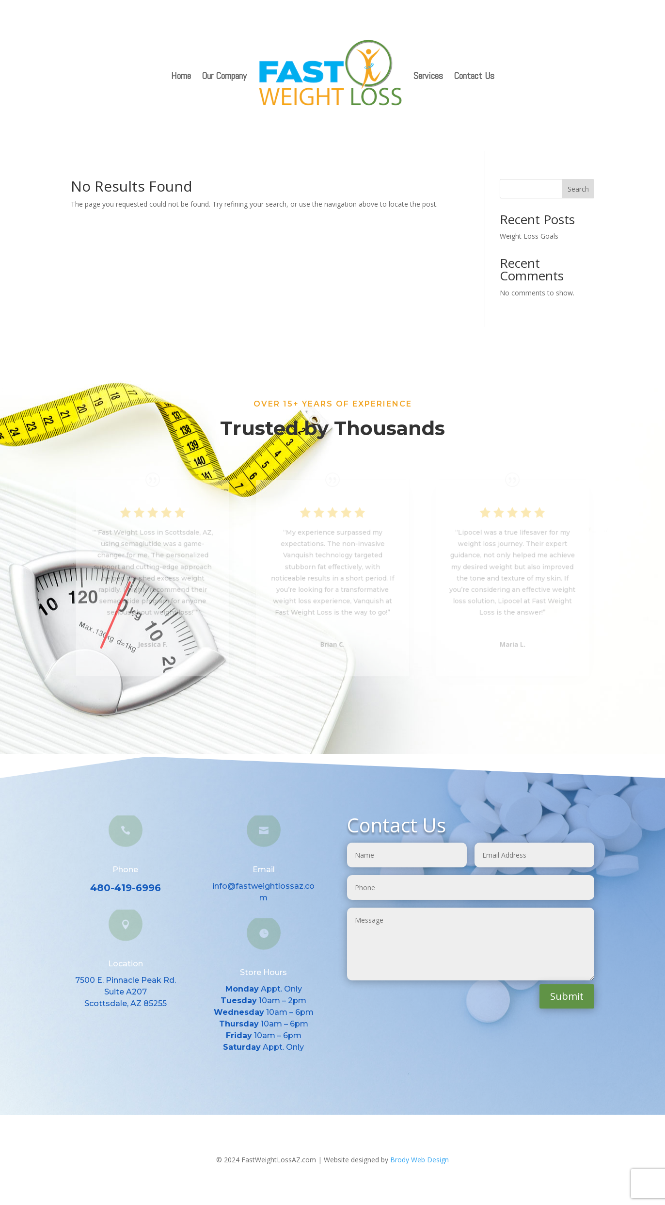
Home (181, 75)
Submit (567, 996)
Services (428, 75)
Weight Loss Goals (529, 236)
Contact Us (474, 75)
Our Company (224, 75)
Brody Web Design (419, 1159)
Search (578, 189)
